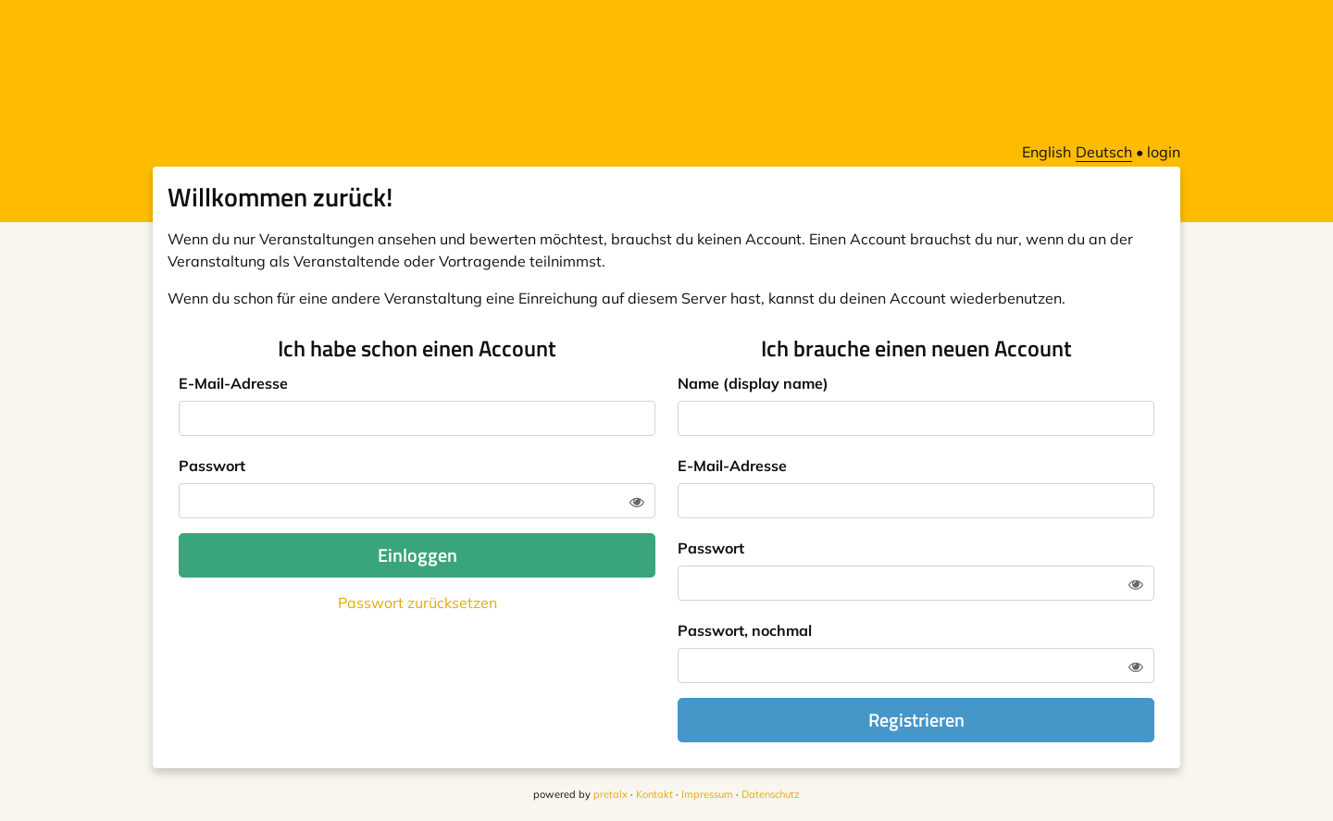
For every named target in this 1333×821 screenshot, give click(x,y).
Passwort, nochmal (745, 630)
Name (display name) (753, 383)
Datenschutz (770, 794)
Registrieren (916, 719)
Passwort (212, 465)
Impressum (707, 794)
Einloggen (417, 555)
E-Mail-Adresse (233, 383)
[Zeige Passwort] (637, 501)
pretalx (610, 794)
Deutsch (1104, 152)
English (1046, 152)
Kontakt (654, 794)
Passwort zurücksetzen (417, 602)
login (1163, 152)
